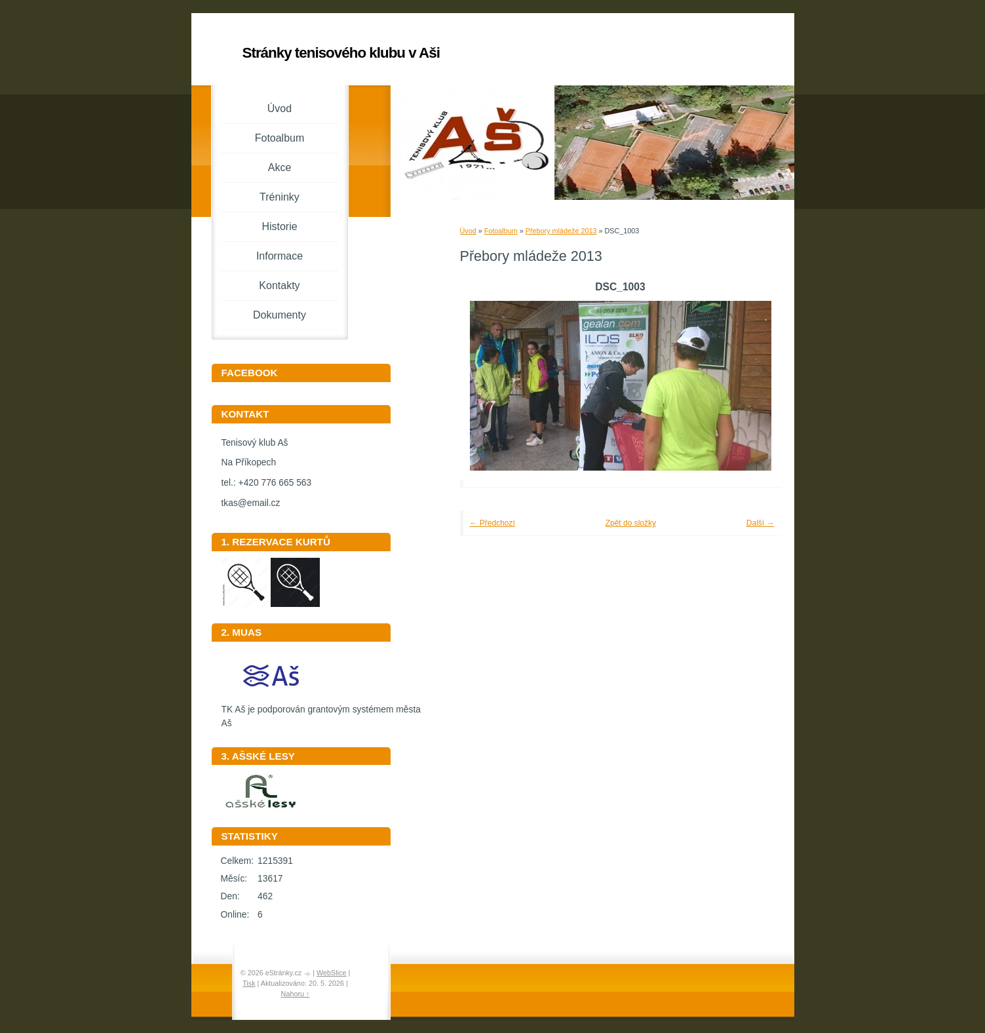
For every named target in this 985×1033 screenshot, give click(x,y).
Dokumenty (279, 315)
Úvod (468, 231)
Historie (279, 226)
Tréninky (279, 197)
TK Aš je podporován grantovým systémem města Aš (321, 711)
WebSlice (331, 973)
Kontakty (279, 285)
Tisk (248, 983)
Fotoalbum (501, 231)
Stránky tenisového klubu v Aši (341, 53)
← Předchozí (492, 523)
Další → (760, 523)
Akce (280, 167)
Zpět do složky (631, 523)
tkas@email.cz (251, 503)
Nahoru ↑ (295, 994)
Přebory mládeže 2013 (561, 231)
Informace (279, 256)
